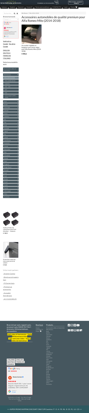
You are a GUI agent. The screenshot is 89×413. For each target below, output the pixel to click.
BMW (6, 104)
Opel (5, 161)
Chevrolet (7, 107)
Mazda (6, 146)
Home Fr (29, 7)
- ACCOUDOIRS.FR (10, 299)
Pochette (7, 197)
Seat (5, 176)
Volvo (5, 194)
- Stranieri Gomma (9, 274)
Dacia (5, 113)
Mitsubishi (7, 155)
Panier (74, 7)
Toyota (6, 188)
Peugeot (6, 164)
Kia (5, 134)
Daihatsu (6, 116)
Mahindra (7, 143)
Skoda (6, 179)
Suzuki (6, 185)
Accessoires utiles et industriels (10, 69)
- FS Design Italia (8, 283)
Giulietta (7, 83)
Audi (5, 101)
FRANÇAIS (20, 362)
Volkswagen (7, 191)
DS (5, 119)
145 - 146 (7, 86)
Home (38, 328)
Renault (6, 170)
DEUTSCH (11, 362)
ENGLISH (19, 360)
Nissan (6, 158)
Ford (5, 125)
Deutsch (21, 7)
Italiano (4, 7)
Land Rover (7, 140)
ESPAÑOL (10, 364)
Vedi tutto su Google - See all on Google (19, 397)
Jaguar (6, 131)
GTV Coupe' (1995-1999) (10, 96)
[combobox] (11, 19)
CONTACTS (56, 7)
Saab (5, 173)
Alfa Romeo (25, 13)
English (12, 7)
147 (6, 89)
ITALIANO (11, 360)
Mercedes (7, 149)
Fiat (5, 122)
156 (6, 92)
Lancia (6, 137)
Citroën (6, 110)
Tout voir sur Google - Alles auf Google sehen (20, 399)
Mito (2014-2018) (34, 13)
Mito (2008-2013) (10, 81)
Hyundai (6, 128)
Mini (5, 152)
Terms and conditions (42, 7)
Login (66, 7)
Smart (6, 182)
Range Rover (7, 167)
